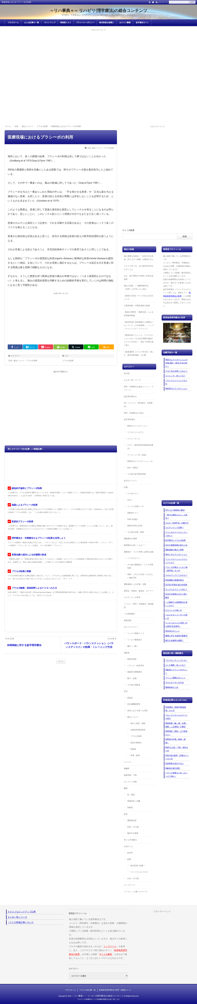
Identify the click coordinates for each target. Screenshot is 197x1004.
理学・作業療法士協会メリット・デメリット (138, 388)
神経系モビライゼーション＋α (139, 461)
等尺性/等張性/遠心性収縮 (176, 585)
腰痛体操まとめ (171, 687)
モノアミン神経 (130, 782)
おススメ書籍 (125, 22)
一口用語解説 (129, 614)
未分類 (126, 373)
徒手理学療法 (129, 419)
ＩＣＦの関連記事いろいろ (21, 922)
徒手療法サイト (142, 22)
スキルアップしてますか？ (176, 575)
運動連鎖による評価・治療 (135, 584)
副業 (129, 859)
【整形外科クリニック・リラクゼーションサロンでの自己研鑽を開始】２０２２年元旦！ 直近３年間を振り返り (138, 340)
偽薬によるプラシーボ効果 (25, 505)
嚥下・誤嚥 (132, 678)
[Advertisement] (98, 53)
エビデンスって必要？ (174, 527)
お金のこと (128, 846)
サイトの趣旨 (105, 954)
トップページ (109, 946)
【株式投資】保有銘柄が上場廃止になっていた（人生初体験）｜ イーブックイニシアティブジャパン (139, 325)
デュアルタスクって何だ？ (176, 589)
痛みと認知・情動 (138, 723)
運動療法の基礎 (130, 539)
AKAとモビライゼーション (176, 554)
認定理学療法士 (130, 396)
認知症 (130, 698)
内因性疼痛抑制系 (138, 730)
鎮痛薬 (133, 749)
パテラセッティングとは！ (176, 660)
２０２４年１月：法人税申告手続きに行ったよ (138, 267)
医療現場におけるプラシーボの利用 (40, 137)
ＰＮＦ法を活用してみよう (176, 371)
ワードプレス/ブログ (139, 872)
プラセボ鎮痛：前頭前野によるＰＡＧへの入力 (34, 588)
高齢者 (126, 653)
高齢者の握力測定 (172, 768)
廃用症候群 (132, 659)
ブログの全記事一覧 (87, 990)
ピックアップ (129, 885)
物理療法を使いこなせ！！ (135, 545)
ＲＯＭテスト (132, 494)
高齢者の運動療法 (134, 672)
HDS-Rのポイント (172, 631)
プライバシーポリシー (85, 22)
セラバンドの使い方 (173, 610)
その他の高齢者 (133, 685)
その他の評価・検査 (135, 532)
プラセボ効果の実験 (21, 571)
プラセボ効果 (67, 361)
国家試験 (127, 620)
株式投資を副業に (106, 22)
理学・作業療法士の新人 (134, 413)
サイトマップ (162, 2)
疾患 (126, 814)
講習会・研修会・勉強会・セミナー (138, 591)
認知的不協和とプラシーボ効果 (27, 488)
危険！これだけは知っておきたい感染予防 (140, 576)
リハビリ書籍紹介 (134, 640)
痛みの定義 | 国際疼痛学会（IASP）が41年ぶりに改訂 (136, 287)
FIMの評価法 (132, 519)
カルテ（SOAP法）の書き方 (177, 523)
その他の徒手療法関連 (136, 474)
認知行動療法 (136, 743)
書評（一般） (132, 646)
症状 (126, 691)
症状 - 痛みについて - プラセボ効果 (101, 148)
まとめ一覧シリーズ (132, 380)
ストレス (127, 762)
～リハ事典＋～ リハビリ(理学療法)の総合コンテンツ (98, 10)
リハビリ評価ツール (135, 506)
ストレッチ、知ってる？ (175, 376)
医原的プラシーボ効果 (22, 521)
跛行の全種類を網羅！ (174, 640)
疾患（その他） (133, 827)
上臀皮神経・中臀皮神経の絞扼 (137, 306)
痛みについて (132, 717)
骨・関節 (131, 795)
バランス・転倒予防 (135, 666)
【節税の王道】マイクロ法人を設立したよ (138, 297)
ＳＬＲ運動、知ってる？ (175, 665)
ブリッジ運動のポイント (175, 678)
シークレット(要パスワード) (135, 892)
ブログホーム (13, 22)
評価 (126, 487)
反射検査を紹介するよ (174, 763)
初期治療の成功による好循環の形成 (29, 554)
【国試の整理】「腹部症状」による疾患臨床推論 (138, 314)
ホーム (60, 661)
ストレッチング (133, 439)
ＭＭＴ (130, 500)
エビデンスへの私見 (132, 597)
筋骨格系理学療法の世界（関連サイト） (115, 990)
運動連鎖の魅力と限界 (174, 550)
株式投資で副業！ (138, 866)
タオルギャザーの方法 (174, 682)
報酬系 (126, 768)
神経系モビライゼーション (176, 388)
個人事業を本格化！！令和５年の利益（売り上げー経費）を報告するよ (138, 258)
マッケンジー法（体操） (137, 455)
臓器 (126, 788)
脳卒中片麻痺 (132, 833)
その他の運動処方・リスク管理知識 (140, 566)
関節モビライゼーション (137, 426)
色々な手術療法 (130, 840)
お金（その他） (133, 878)
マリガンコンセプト (135, 432)
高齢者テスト (132, 513)
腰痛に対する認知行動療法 (176, 636)
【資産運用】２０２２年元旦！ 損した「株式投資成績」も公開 (139, 353)
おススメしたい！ (131, 627)
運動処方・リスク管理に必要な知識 (138, 552)
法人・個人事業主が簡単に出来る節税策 (138, 277)
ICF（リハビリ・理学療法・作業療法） (138, 404)
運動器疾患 (132, 820)
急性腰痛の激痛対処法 (174, 580)
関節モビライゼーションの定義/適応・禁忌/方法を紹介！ (176, 363)
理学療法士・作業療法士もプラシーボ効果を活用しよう (39, 538)
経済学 (130, 853)
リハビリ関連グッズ (135, 633)
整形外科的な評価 (134, 526)
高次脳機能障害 (133, 704)
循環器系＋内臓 (133, 801)
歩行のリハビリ (130, 481)
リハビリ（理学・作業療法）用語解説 (138, 605)
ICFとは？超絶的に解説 (175, 510)
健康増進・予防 (130, 775)
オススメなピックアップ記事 (22, 911)
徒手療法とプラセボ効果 (175, 540)
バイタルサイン (133, 558)
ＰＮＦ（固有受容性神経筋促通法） (140, 447)
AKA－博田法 (132, 468)
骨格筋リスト (65, 22)
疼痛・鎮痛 (135, 755)
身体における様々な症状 (137, 711)
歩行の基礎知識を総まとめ (176, 545)
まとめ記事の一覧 (31, 22)
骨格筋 (130, 807)
